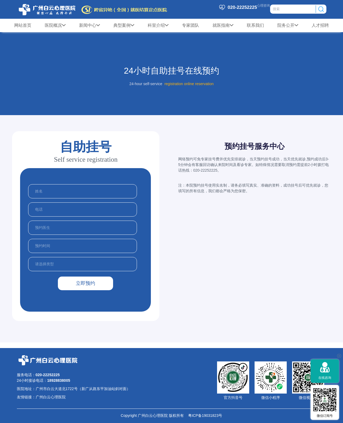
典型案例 (123, 25)
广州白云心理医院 (51, 397)
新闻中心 (89, 25)
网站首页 (22, 25)
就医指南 (222, 25)
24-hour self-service (145, 84)
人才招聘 (320, 25)
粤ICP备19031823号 (203, 415)
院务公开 (287, 25)
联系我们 (255, 25)
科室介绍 (158, 25)
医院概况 (55, 25)
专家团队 (190, 25)
